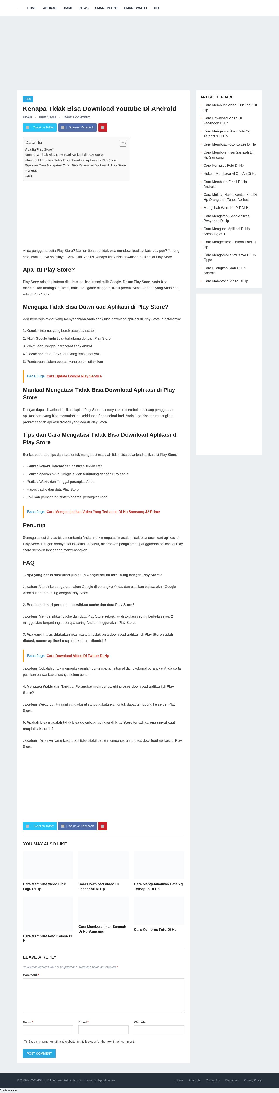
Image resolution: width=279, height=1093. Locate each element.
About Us (194, 1080)
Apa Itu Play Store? (39, 149)
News (84, 8)
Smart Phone (106, 8)
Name (28, 1022)
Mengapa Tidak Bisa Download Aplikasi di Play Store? (65, 154)
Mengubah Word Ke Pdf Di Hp (227, 208)
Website (140, 1022)
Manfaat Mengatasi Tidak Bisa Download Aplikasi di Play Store (71, 160)
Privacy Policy (253, 1080)
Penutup (31, 170)
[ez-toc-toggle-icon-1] (121, 143)
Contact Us (213, 1080)
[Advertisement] (139, 50)
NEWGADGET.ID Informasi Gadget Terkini (54, 1080)
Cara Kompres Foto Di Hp (155, 930)
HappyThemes (106, 1080)
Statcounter (9, 1090)
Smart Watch (135, 8)
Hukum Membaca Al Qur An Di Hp (230, 173)
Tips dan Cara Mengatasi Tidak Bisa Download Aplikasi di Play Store (75, 165)
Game (68, 8)
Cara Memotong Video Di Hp (226, 281)
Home (31, 8)
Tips (156, 8)
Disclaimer (231, 1080)
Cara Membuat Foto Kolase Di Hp (230, 144)
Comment (31, 975)
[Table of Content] (123, 143)
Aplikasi (50, 8)
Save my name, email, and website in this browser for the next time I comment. (81, 1041)
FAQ (28, 176)
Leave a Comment (76, 117)
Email (83, 1022)
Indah (27, 117)
